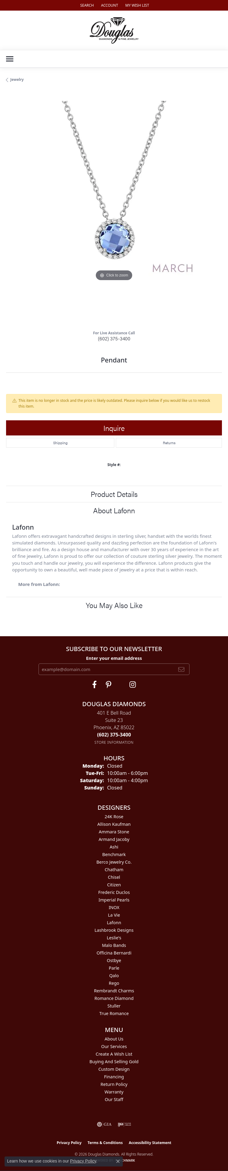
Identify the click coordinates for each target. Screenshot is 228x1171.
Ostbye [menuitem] (114, 960)
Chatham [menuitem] (114, 869)
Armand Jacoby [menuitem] (114, 839)
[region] (114, 208)
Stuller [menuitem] (113, 1006)
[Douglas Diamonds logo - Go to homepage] (114, 30)
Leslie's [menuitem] (114, 938)
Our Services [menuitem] (114, 1046)
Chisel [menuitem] (114, 877)
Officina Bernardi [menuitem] (114, 953)
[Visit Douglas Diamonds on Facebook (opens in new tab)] (94, 684)
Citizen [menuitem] (114, 885)
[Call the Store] (114, 734)
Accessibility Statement (150, 1142)
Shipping (60, 442)
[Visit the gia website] (104, 1124)
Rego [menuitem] (114, 983)
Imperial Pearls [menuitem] (114, 900)
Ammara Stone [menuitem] (114, 832)
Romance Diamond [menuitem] (113, 998)
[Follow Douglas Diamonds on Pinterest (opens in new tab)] (108, 684)
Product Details (114, 494)
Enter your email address (114, 658)
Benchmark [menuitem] (114, 854)
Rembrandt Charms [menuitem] (114, 991)
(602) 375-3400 (114, 338)
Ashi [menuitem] (114, 847)
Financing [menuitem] (114, 1077)
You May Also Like (114, 605)
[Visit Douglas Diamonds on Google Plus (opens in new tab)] (132, 684)
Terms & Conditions (105, 1142)
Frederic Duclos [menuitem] (114, 892)
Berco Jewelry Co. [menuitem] (114, 862)
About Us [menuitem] (114, 1039)
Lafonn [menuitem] (114, 922)
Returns (169, 442)
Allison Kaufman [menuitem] (114, 824)
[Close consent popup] (118, 1161)
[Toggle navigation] (9, 59)
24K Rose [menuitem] (114, 816)
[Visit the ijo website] (124, 1124)
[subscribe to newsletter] (181, 669)
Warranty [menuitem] (114, 1092)
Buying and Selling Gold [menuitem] (114, 1061)
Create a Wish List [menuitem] (114, 1054)
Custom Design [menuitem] (114, 1069)
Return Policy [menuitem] (114, 1084)
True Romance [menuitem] (114, 1013)
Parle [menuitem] (114, 968)
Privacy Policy (69, 1142)
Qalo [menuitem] (114, 975)
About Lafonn (114, 510)
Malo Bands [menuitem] (114, 945)
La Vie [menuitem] (114, 915)
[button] (86, 5)
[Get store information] (114, 742)
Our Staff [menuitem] (114, 1099)
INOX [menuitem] (114, 907)
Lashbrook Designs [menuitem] (114, 930)
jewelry (17, 79)
